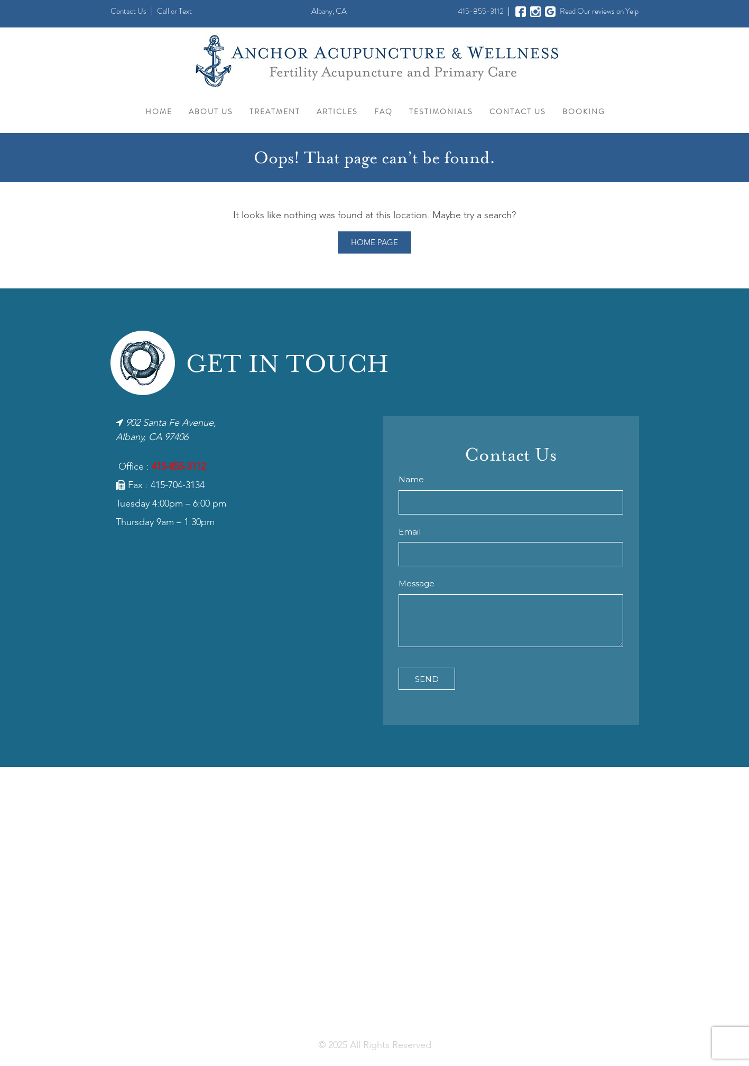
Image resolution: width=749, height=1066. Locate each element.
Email (410, 532)
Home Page (374, 243)
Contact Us (128, 11)
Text (185, 11)
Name (411, 479)
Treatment (274, 111)
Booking (583, 111)
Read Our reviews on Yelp (599, 11)
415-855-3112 (481, 11)
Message (416, 583)
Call (163, 11)
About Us (211, 111)
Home (158, 111)
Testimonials (441, 111)
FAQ (383, 111)
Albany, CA (329, 11)
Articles (337, 111)
